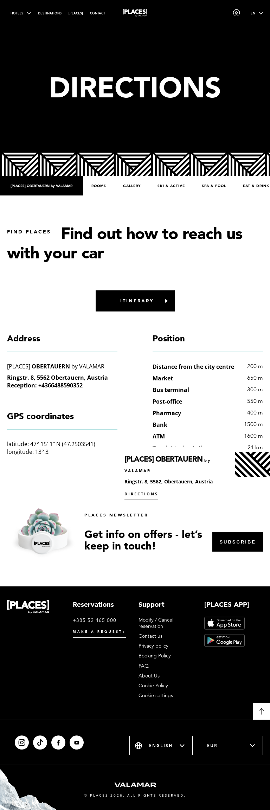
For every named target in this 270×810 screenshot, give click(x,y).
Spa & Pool (214, 185)
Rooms (98, 185)
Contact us (150, 636)
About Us (149, 676)
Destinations (50, 13)
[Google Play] (224, 640)
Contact (97, 13)
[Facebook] (58, 742)
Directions (141, 493)
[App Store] (224, 623)
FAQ (144, 666)
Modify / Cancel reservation (156, 623)
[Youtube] (77, 742)
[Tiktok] (40, 742)
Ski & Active (171, 185)
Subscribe (237, 542)
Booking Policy (155, 655)
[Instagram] (22, 742)
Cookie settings (156, 695)
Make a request (99, 631)
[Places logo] (135, 14)
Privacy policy (153, 646)
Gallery (132, 185)
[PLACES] (76, 13)
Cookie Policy (153, 685)
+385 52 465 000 (94, 620)
